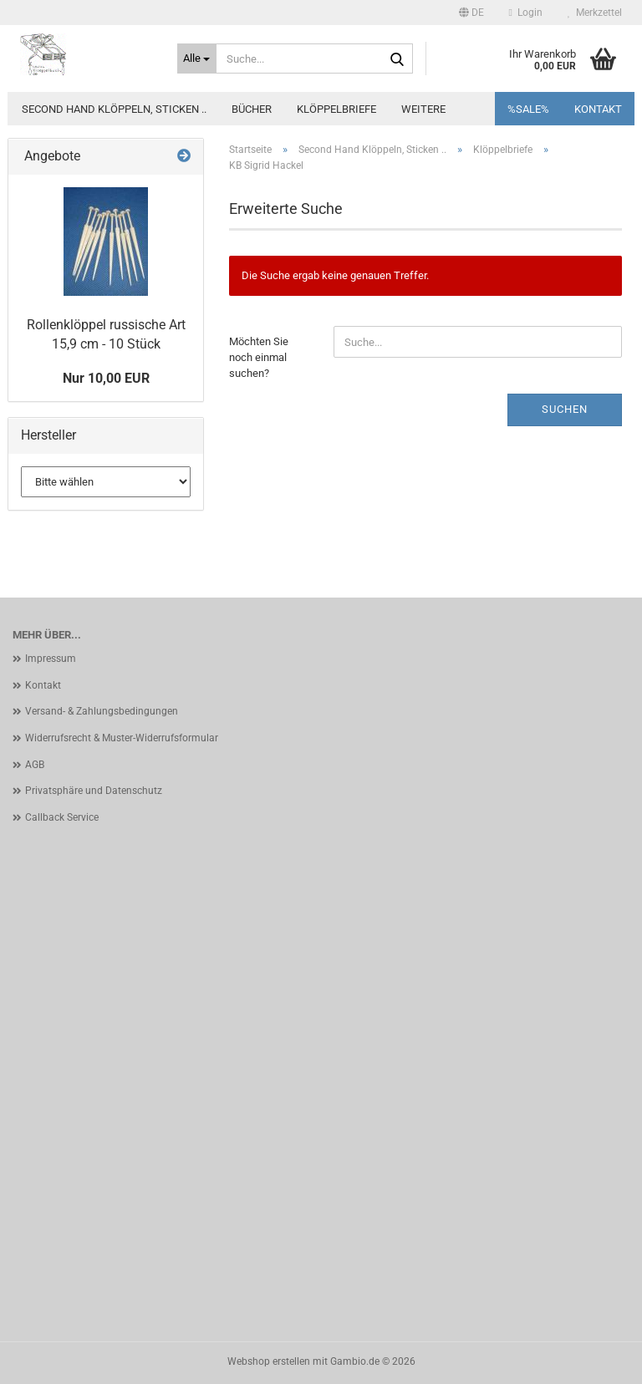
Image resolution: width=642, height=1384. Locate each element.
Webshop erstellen (268, 1361)
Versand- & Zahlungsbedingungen (101, 711)
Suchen (565, 409)
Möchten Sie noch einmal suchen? (258, 357)
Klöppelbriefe (336, 109)
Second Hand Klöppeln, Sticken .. (114, 109)
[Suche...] (197, 58)
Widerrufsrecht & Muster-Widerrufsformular (121, 738)
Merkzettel (595, 12)
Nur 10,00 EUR (106, 378)
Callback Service (62, 817)
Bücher (252, 109)
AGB (34, 765)
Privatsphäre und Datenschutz (93, 790)
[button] (471, 12)
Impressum (50, 658)
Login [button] (526, 12)
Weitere (423, 109)
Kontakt (598, 109)
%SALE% (528, 109)
